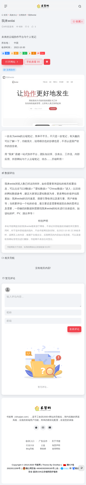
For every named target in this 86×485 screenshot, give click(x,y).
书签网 (38, 465)
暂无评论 (10, 278)
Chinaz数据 (56, 188)
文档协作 (22, 15)
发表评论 (74, 329)
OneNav (57, 465)
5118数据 (25, 188)
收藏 (77, 21)
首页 (6, 15)
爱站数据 (40, 188)
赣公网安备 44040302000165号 (38, 468)
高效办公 (13, 15)
